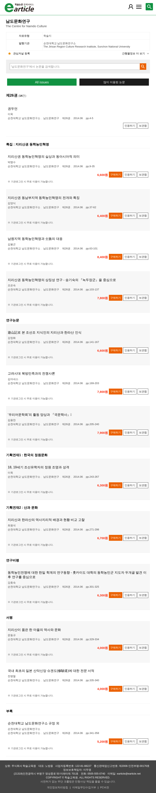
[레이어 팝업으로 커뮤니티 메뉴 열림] (138, 6)
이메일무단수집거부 (84, 787)
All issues (42, 82)
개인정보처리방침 (57, 787)
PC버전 (104, 787)
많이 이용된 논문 (114, 82)
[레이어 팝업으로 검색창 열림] (149, 6)
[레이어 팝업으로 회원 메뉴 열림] (130, 6)
